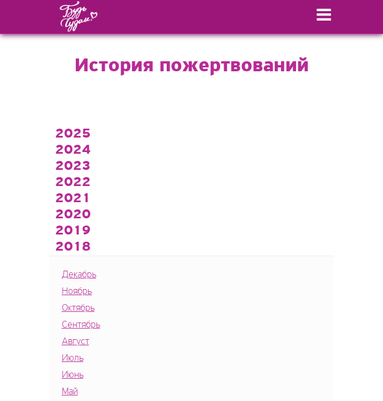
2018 (73, 247)
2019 (73, 231)
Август (75, 341)
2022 (73, 182)
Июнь (73, 375)
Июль (73, 358)
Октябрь (78, 308)
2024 (73, 150)
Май (70, 392)
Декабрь (79, 275)
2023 (73, 166)
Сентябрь (81, 325)
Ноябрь (77, 291)
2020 (73, 215)
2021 (73, 199)
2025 (73, 134)
